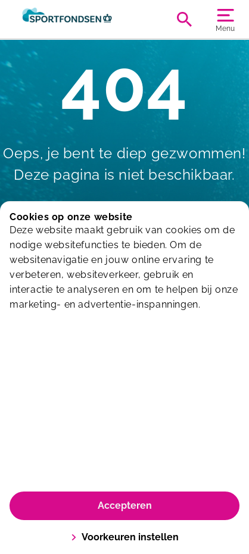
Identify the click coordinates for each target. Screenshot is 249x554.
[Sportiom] (67, 19)
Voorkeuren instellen (125, 537)
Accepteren (125, 505)
